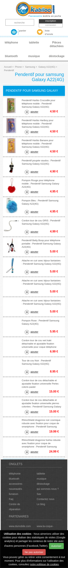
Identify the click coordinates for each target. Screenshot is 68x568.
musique (41, 478)
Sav (39, 494)
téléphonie (15, 473)
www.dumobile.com (20, 526)
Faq (11, 499)
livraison (13, 494)
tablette (41, 473)
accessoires (15, 483)
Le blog (41, 504)
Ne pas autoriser (34, 552)
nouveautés (15, 488)
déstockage (43, 483)
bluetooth (14, 478)
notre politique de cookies (44, 564)
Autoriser (56, 546)
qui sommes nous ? (48, 488)
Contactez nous (45, 499)
